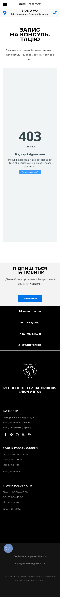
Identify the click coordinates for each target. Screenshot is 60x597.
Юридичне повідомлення (30, 564)
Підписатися (30, 298)
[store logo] (30, 4)
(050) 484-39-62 (12, 509)
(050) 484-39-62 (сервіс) (17, 428)
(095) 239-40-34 (12, 472)
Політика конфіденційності (30, 557)
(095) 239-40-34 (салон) (16, 423)
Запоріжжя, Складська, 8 (18, 418)
